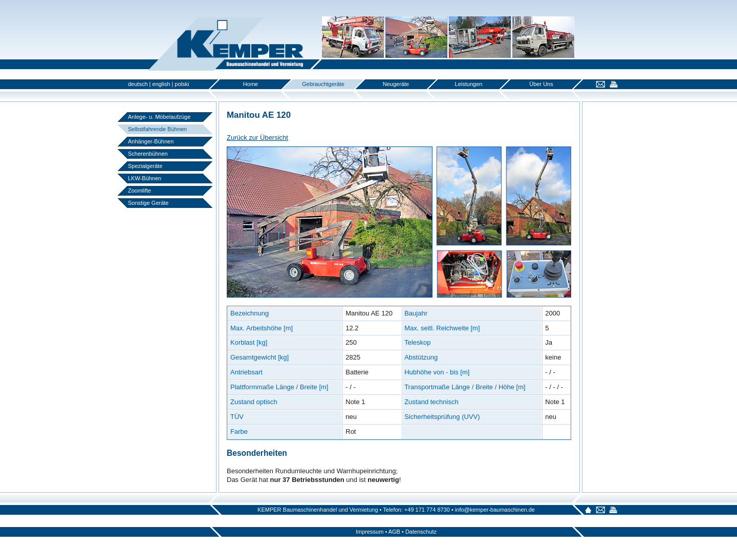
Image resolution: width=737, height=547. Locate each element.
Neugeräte (396, 84)
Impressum (369, 532)
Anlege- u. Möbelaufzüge (159, 117)
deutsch (138, 84)
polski (182, 84)
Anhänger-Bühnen (151, 141)
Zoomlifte (139, 190)
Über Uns (541, 84)
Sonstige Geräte (148, 203)
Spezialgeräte (145, 166)
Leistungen (469, 84)
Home (250, 84)
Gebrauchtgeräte (323, 84)
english (161, 84)
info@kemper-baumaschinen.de (495, 510)
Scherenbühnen (148, 154)
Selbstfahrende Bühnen (157, 129)
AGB (394, 532)
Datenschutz (421, 532)
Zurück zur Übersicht (257, 137)
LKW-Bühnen (144, 178)
